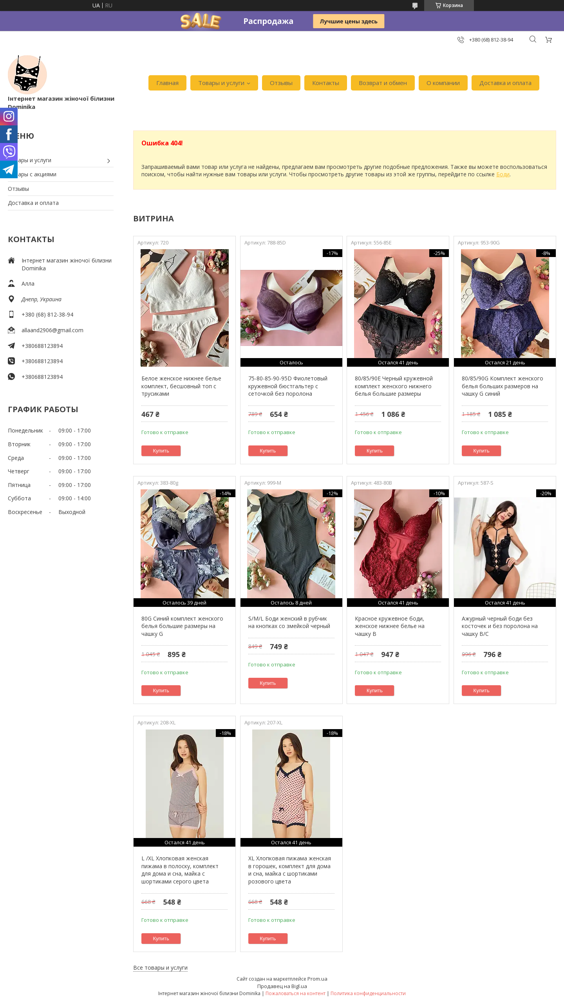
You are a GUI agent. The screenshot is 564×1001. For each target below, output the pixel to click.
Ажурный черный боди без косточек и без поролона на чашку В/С (500, 626)
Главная (167, 83)
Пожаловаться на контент (295, 993)
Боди (503, 174)
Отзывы (281, 83)
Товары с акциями (32, 174)
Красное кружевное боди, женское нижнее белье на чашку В (390, 626)
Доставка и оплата (505, 83)
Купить (161, 451)
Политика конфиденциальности (368, 993)
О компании (443, 83)
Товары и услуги (221, 83)
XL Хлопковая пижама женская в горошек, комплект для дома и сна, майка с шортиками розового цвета (289, 869)
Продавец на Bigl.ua (282, 986)
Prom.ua (317, 978)
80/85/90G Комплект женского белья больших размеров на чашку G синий (502, 386)
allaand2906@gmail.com (52, 330)
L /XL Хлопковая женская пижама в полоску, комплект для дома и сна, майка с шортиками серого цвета (180, 869)
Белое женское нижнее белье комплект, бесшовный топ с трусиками (181, 386)
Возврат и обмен (383, 83)
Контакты (325, 83)
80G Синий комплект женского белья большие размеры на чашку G (182, 626)
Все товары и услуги (160, 967)
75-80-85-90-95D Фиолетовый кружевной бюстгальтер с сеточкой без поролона (287, 386)
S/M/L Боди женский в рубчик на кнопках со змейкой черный (289, 622)
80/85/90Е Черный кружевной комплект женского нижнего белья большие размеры (394, 386)
